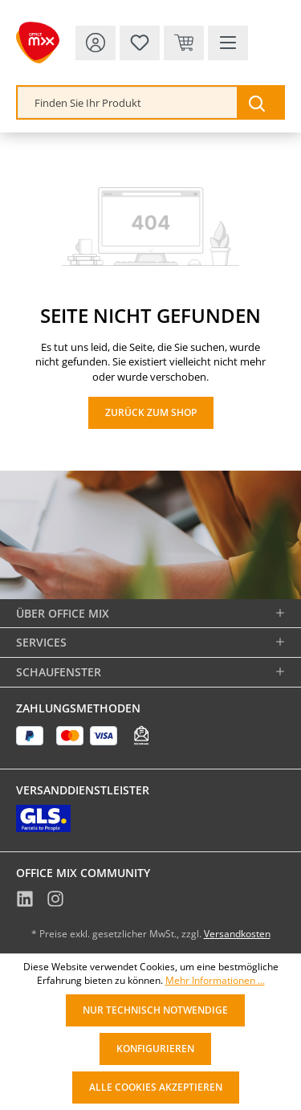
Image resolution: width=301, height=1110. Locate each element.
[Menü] (228, 43)
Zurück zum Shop (151, 412)
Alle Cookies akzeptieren (155, 1087)
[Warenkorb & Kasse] (184, 43)
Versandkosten (237, 934)
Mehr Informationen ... (215, 980)
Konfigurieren (155, 1048)
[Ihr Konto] (95, 43)
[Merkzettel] (140, 43)
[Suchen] (260, 102)
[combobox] (128, 102)
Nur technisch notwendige (155, 1010)
